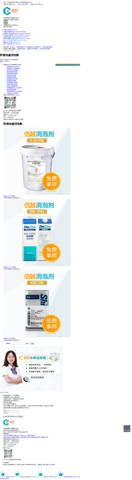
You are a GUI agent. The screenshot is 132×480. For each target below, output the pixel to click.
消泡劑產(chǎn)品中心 (13, 66)
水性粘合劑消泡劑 (44, 48)
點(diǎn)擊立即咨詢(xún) (10, 417)
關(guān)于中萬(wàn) (37, 4)
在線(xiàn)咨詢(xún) (9, 4)
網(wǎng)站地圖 (23, 4)
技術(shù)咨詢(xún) (8, 119)
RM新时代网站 (4, 479)
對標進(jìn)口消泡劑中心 (34, 47)
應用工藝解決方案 (43, 438)
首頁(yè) (12, 47)
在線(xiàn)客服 (19, 119)
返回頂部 (127, 430)
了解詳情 (6, 197)
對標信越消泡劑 (47, 47)
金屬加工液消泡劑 (32, 48)
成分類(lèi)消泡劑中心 (13, 70)
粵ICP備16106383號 (49, 465)
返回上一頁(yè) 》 (5, 61)
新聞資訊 (11, 436)
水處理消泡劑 (21, 48)
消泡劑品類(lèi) (20, 47)
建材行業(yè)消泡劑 (9, 438)
